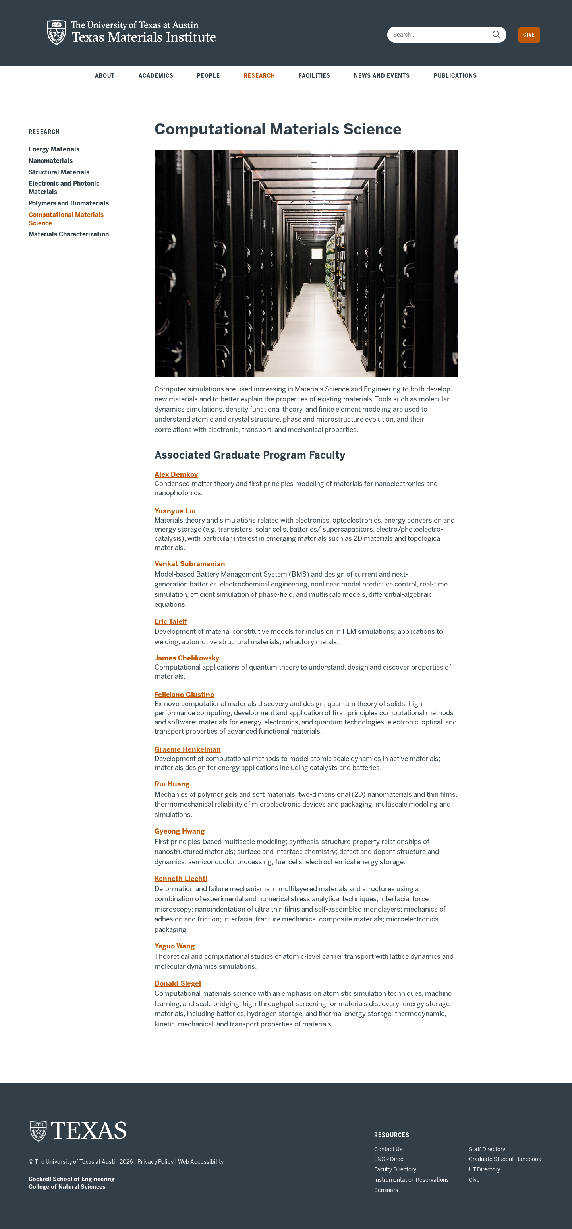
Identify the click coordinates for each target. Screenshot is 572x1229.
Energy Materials (54, 149)
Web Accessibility (201, 1162)
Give (529, 35)
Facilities (314, 75)
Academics (156, 75)
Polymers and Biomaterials (69, 203)
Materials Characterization (69, 234)
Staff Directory (487, 1149)
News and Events (382, 75)
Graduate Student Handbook (505, 1159)
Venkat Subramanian (190, 564)
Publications (455, 75)
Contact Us (388, 1149)
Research (259, 75)
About (105, 75)
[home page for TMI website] (131, 43)
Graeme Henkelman (188, 749)
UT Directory (484, 1169)
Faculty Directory (395, 1169)
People (208, 75)
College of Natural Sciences (67, 1187)
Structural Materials (59, 172)
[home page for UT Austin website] (78, 1141)
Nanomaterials (51, 161)
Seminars (386, 1190)
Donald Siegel (178, 983)
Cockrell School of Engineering (72, 1179)
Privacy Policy (155, 1162)
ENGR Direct (389, 1159)
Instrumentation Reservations (411, 1180)
